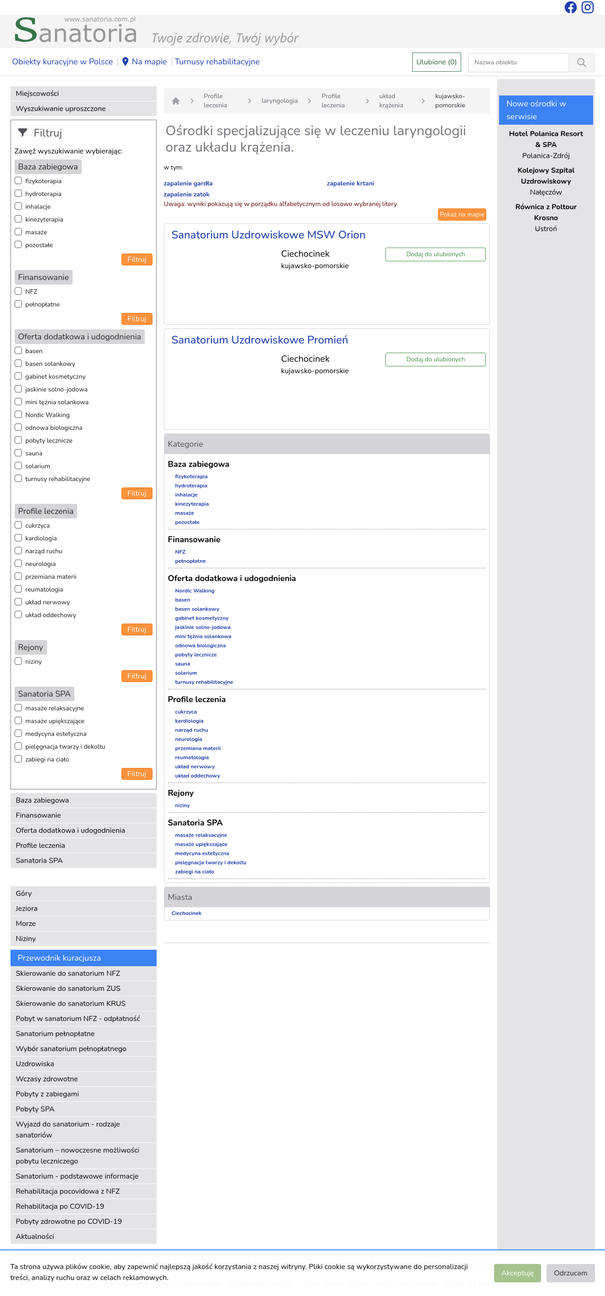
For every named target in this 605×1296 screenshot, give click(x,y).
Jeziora (27, 909)
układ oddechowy (51, 615)
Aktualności (35, 1237)
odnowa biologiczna (54, 427)
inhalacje (38, 206)
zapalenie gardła (188, 183)
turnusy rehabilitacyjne (58, 479)
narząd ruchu (44, 551)
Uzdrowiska (35, 1064)
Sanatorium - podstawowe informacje (77, 1176)
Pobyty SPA (35, 1109)
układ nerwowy (48, 602)
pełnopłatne (43, 304)
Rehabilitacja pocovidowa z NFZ (68, 1191)
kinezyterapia (44, 219)
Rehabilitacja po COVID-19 (60, 1206)
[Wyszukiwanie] (581, 62)
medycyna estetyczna (56, 734)
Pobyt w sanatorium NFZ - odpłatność (78, 1019)
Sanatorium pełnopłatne (55, 1034)
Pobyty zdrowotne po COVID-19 (69, 1222)
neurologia (41, 564)
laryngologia (280, 100)
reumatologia (44, 589)
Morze (26, 924)
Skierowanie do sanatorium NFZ (68, 973)
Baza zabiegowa (42, 800)
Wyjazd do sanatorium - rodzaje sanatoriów (68, 1129)
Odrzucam (570, 1273)
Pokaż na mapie (462, 214)
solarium (38, 466)
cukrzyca (38, 525)
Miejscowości (37, 94)
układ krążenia (391, 101)
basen (34, 351)
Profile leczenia (40, 846)
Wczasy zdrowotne (47, 1079)
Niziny (26, 939)
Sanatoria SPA (39, 861)
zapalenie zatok (187, 194)
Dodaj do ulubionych (435, 254)
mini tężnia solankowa (57, 402)
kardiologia (41, 538)
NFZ (31, 291)
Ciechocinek (187, 913)
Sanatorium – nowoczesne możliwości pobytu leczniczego (78, 1155)
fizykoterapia (44, 181)
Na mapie (144, 62)
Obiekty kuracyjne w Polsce (62, 61)
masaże (36, 232)
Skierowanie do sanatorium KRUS (71, 1004)
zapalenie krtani (350, 183)
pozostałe (39, 245)
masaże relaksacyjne (55, 708)
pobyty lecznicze (49, 440)
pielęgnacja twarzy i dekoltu (65, 746)
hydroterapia (44, 194)
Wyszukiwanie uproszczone (61, 109)
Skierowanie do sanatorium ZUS (68, 989)
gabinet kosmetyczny (56, 376)
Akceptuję (517, 1273)
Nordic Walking (48, 415)
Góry (24, 894)
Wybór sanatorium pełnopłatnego (71, 1049)
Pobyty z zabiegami (47, 1094)
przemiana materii (51, 576)
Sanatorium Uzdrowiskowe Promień (260, 340)
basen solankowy (50, 364)
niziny (34, 661)
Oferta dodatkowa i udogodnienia (71, 830)
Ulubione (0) (436, 62)
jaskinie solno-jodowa (57, 389)
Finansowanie (38, 815)
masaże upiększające (55, 721)
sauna (34, 453)
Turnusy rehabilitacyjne (217, 61)
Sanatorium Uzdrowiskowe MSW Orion (269, 234)
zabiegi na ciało (47, 759)
